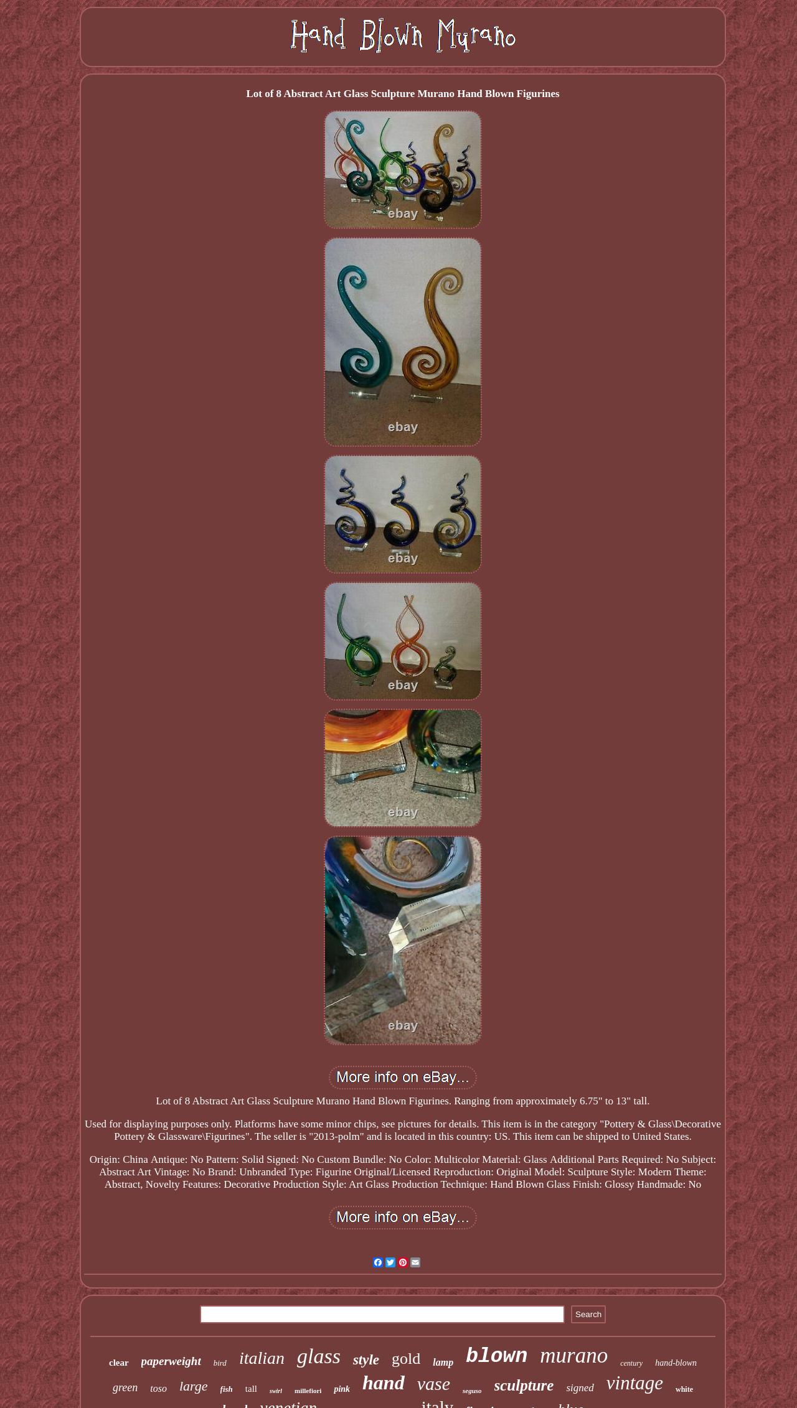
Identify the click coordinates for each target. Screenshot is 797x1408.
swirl (276, 1390)
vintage (634, 1383)
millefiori (308, 1390)
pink (342, 1389)
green (125, 1387)
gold (406, 1359)
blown (496, 1356)
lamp (443, 1362)
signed (579, 1388)
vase (433, 1383)
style (366, 1360)
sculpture (524, 1385)
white (684, 1389)
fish (226, 1389)
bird (220, 1363)
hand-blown (676, 1363)
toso (158, 1388)
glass (319, 1356)
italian (262, 1358)
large (193, 1386)
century (631, 1363)
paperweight (171, 1361)
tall (251, 1389)
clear (119, 1363)
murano (574, 1355)
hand (383, 1382)
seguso (472, 1390)
